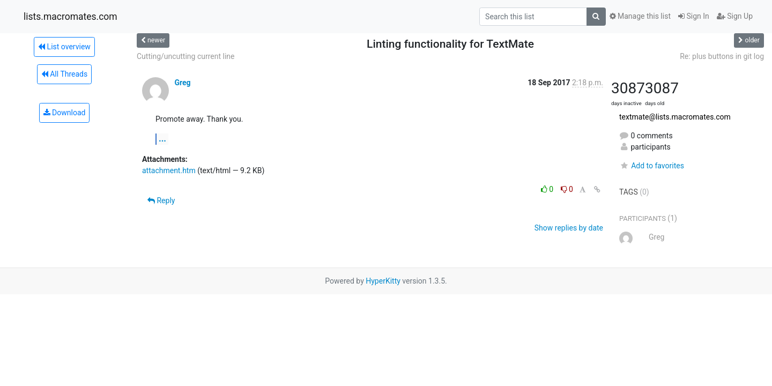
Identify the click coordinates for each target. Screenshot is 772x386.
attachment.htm (169, 170)
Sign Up (735, 16)
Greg (182, 82)
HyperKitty (383, 281)
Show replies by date (569, 228)
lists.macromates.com (70, 16)
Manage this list (640, 16)
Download (64, 112)
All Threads (64, 74)
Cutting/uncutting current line (185, 56)
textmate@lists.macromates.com (675, 117)
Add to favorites (651, 165)
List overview (64, 46)
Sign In (693, 16)
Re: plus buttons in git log (722, 56)
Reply (161, 200)
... (162, 138)
